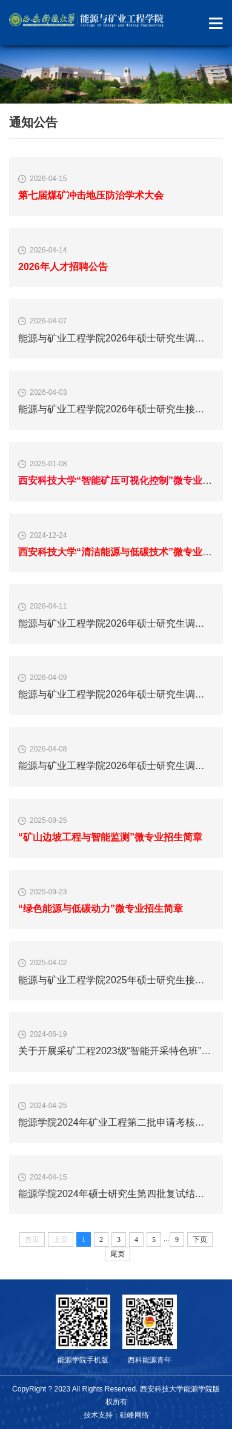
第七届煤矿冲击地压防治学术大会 (91, 195)
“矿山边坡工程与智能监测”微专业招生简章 (110, 837)
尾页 (117, 1254)
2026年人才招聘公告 (63, 267)
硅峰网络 (134, 1415)
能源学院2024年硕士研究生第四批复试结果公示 (121, 1194)
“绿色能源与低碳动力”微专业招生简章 (100, 908)
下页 (200, 1239)
